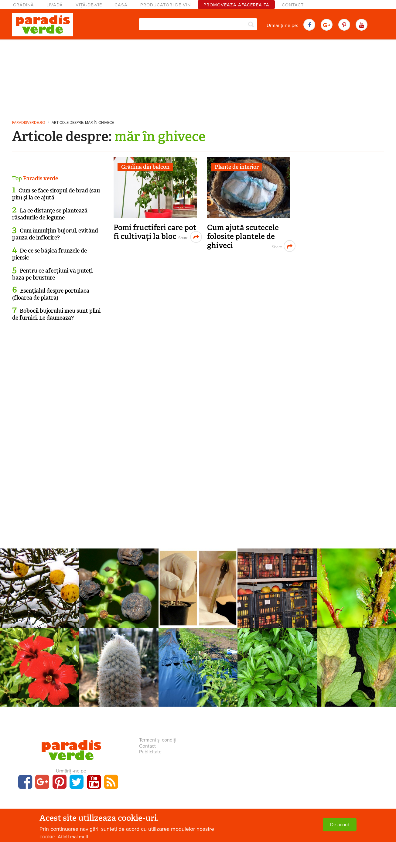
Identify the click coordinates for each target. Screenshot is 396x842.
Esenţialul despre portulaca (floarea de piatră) (50, 294)
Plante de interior (237, 167)
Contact (293, 5)
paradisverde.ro (28, 123)
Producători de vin (165, 5)
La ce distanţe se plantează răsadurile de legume (49, 214)
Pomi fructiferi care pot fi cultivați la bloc (155, 232)
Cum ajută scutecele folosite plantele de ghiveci (243, 236)
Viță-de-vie (89, 5)
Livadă (54, 5)
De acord (339, 825)
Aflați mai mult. (74, 837)
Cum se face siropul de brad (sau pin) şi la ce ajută (56, 194)
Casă (121, 5)
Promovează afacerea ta (236, 5)
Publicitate (150, 752)
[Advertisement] (198, 77)
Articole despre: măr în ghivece (83, 123)
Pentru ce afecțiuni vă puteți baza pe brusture (52, 274)
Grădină (23, 5)
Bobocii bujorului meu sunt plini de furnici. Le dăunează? (56, 314)
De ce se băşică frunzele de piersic (49, 254)
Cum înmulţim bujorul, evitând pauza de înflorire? (55, 234)
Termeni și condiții (158, 740)
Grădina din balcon (145, 167)
